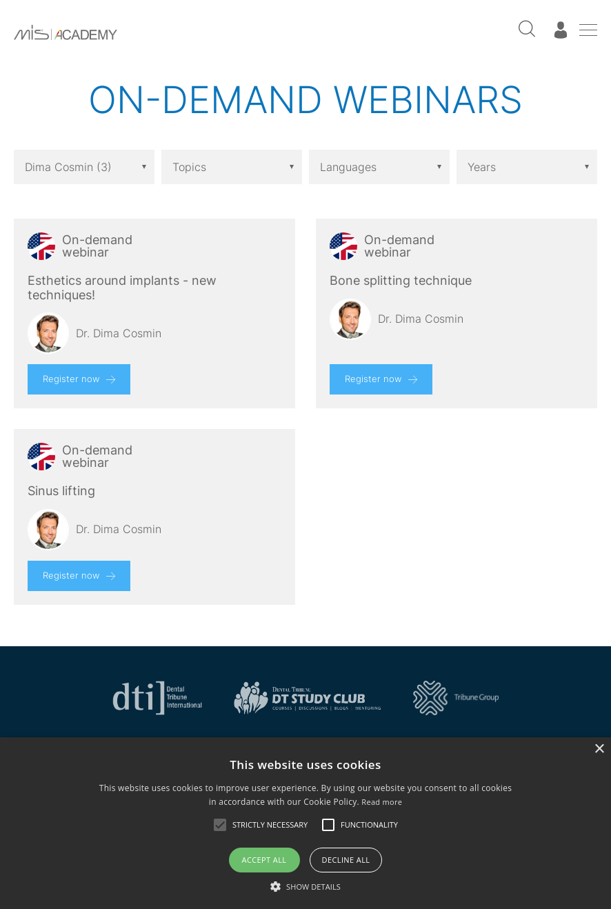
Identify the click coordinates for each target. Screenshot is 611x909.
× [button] (599, 749)
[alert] (305, 823)
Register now (71, 378)
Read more (381, 802)
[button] (305, 886)
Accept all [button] (264, 860)
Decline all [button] (346, 860)
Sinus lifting (61, 491)
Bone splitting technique (401, 281)
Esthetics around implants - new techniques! (122, 288)
